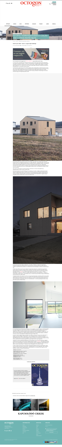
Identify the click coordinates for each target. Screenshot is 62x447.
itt (18, 378)
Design (14, 23)
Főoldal (14, 41)
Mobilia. (54, 23)
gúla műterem (19, 393)
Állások (54, 4)
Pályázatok (37, 431)
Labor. (47, 23)
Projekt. (41, 23)
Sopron (25, 393)
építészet (22, 393)
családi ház (14, 393)
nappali (21, 271)
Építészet (8, 23)
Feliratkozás (51, 432)
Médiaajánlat (54, 3)
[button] (50, 4)
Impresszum (24, 431)
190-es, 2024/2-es (29, 61)
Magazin (34, 23)
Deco (21, 23)
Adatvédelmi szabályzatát (49, 430)
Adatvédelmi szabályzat (26, 430)
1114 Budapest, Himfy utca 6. (9, 427)
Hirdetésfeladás (25, 427)
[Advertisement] (31, 15)
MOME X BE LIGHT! (39, 435)
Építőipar (27, 23)
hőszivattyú (39, 341)
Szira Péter (17, 45)
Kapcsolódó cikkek (31, 414)
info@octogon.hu (7, 428)
